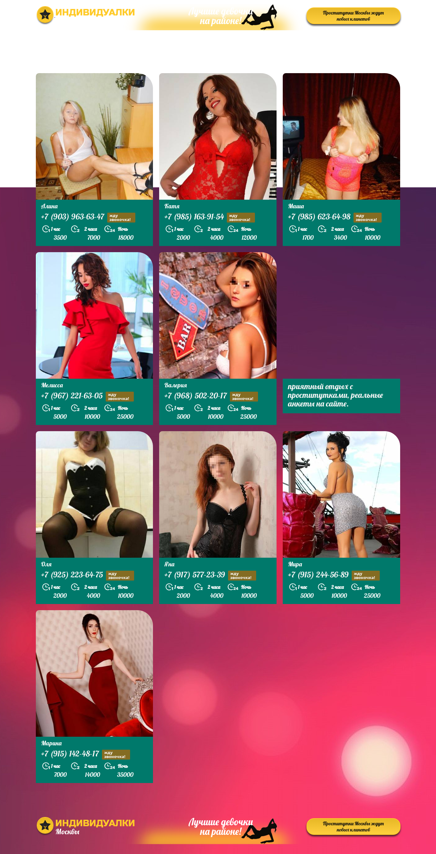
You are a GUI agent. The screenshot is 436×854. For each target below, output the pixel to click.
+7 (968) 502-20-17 (211, 396)
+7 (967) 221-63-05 (87, 396)
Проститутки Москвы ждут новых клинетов (353, 16)
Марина (51, 743)
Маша (296, 206)
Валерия (175, 385)
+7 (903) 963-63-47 (88, 217)
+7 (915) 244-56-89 (334, 575)
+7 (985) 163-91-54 (209, 217)
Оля (46, 564)
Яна (169, 564)
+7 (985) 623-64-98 (335, 217)
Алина (49, 206)
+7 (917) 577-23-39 (210, 575)
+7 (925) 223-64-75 (87, 575)
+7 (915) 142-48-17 (85, 754)
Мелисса (52, 385)
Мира (295, 564)
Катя (172, 206)
